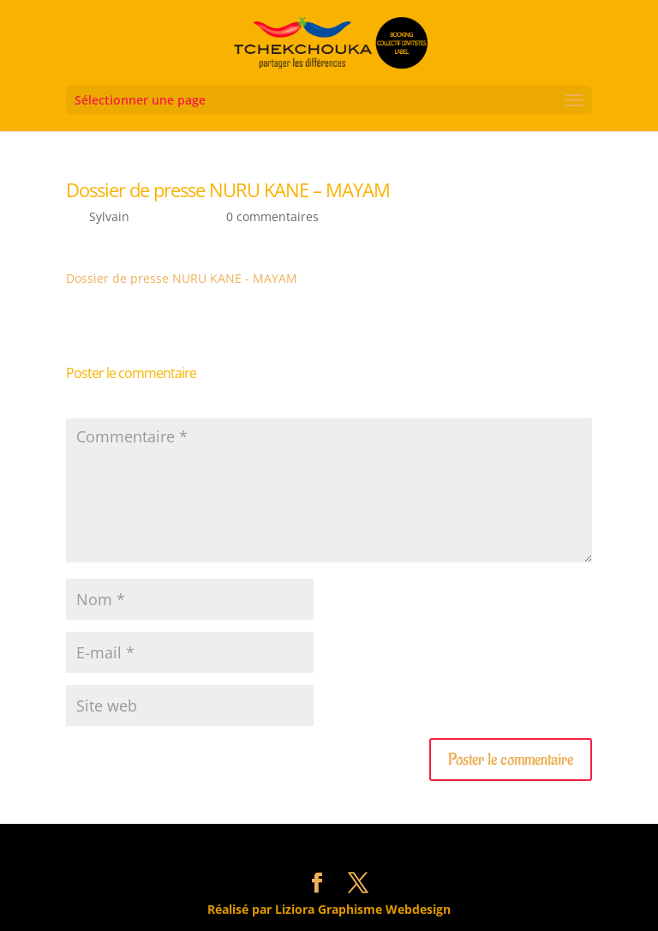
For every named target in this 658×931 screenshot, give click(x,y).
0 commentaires (272, 216)
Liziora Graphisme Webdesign (363, 909)
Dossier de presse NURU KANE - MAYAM (181, 278)
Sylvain (109, 216)
